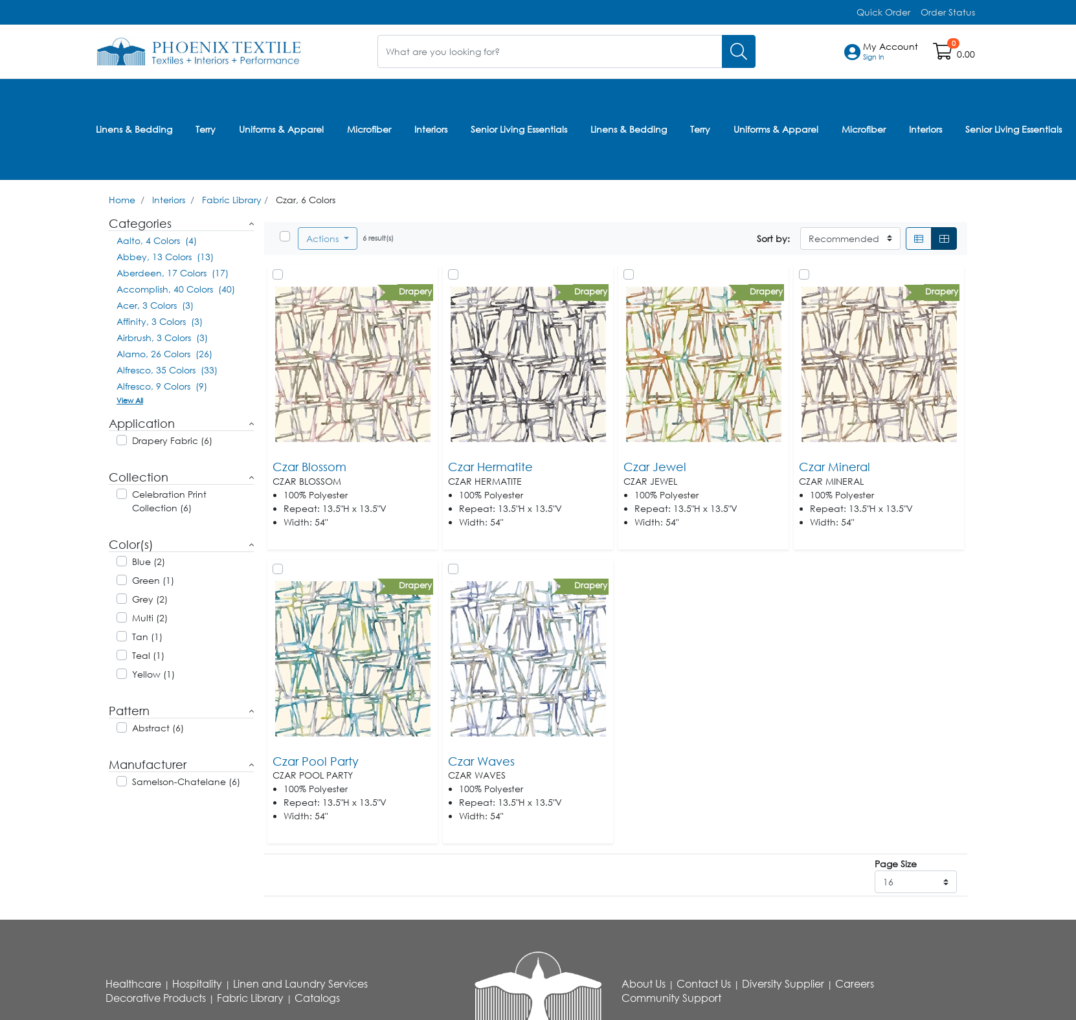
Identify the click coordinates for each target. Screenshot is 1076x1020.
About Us (644, 982)
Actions (323, 237)
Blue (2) (148, 560)
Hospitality (197, 982)
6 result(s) (378, 236)
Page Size (896, 862)
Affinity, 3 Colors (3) (160, 320)
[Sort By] (850, 237)
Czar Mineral (834, 465)
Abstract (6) (158, 726)
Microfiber (369, 128)
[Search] (739, 51)
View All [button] (130, 399)
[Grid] (944, 237)
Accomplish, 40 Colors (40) (176, 287)
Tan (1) (147, 635)
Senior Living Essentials (519, 128)
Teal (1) (148, 654)
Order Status (948, 11)
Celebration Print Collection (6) (169, 499)
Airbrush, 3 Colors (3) (162, 336)
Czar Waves (481, 760)
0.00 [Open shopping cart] (966, 54)
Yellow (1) (153, 672)
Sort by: (773, 237)
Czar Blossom (309, 465)
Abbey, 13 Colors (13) (165, 255)
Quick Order (883, 11)
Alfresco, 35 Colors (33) (167, 368)
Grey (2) (150, 597)
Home (122, 198)
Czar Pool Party (316, 760)
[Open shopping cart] (943, 54)
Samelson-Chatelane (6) (186, 780)
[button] (890, 51)
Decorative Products (156, 996)
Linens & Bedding (134, 128)
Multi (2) (150, 616)
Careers (854, 982)
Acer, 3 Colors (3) (155, 303)
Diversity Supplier (783, 982)
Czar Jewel (654, 465)
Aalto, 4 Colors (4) (157, 239)
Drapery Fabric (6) (172, 439)
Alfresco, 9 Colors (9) (162, 384)
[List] (919, 237)
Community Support (671, 996)
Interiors (430, 128)
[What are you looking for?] (550, 51)
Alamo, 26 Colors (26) (164, 352)
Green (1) (153, 578)
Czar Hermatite (490, 465)
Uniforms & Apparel (281, 128)
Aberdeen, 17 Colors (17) (173, 271)
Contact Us (704, 982)
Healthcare (133, 982)
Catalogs (317, 996)
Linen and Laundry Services (300, 982)
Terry (206, 128)
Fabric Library (232, 198)
